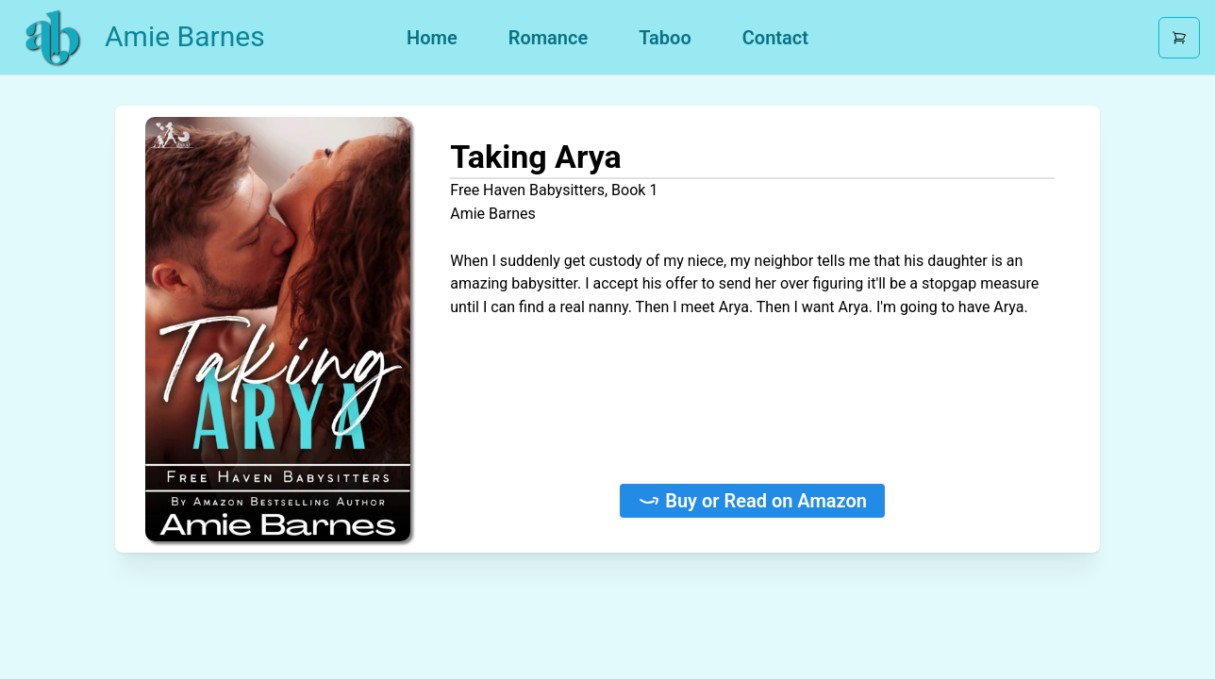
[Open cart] (1179, 37)
